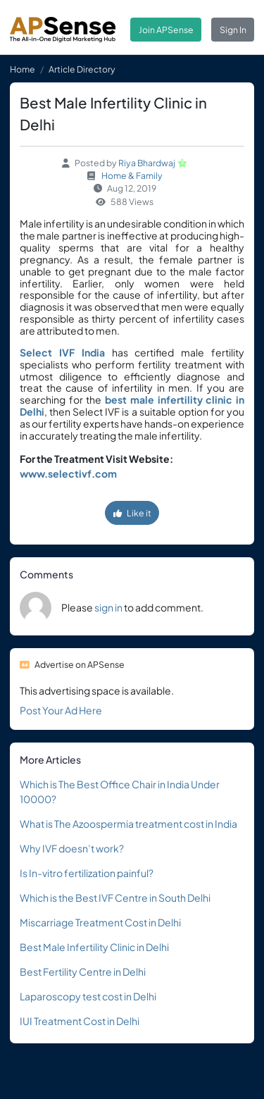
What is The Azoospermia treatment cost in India (128, 823)
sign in (108, 607)
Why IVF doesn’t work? (72, 848)
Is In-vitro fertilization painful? (86, 873)
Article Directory (82, 69)
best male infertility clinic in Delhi (132, 405)
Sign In (233, 29)
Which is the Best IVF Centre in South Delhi (115, 897)
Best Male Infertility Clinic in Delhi (94, 946)
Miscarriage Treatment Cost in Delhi (100, 922)
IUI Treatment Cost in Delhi (79, 1020)
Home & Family (132, 175)
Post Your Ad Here (61, 710)
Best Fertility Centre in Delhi (83, 971)
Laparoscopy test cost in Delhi (88, 996)
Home (22, 69)
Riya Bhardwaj (146, 162)
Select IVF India (62, 352)
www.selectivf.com (68, 473)
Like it (132, 513)
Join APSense (166, 29)
